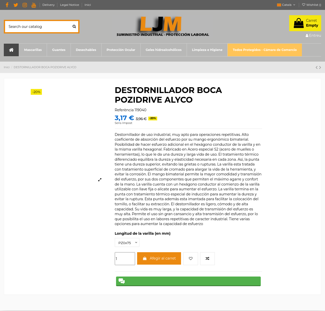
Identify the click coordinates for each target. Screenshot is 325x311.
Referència (124, 110)
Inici (88, 5)
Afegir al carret (159, 258)
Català (286, 5)
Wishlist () (311, 5)
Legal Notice (70, 5)
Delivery (49, 5)
